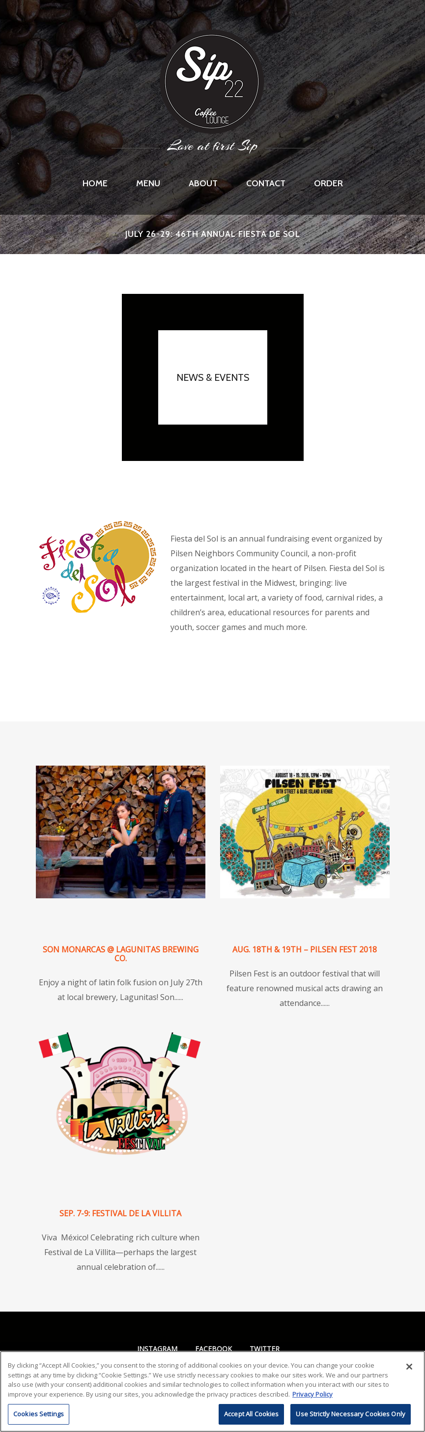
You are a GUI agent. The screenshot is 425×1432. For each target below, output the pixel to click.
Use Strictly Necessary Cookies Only (350, 1413)
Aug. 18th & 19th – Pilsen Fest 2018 (304, 949)
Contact (265, 183)
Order (328, 183)
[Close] (409, 1366)
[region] (212, 1391)
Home (95, 183)
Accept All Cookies (251, 1413)
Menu (148, 183)
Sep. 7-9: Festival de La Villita (120, 1213)
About (203, 183)
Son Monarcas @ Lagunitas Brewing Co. (120, 954)
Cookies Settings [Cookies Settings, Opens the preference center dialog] (38, 1413)
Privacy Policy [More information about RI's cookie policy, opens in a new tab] (312, 1394)
